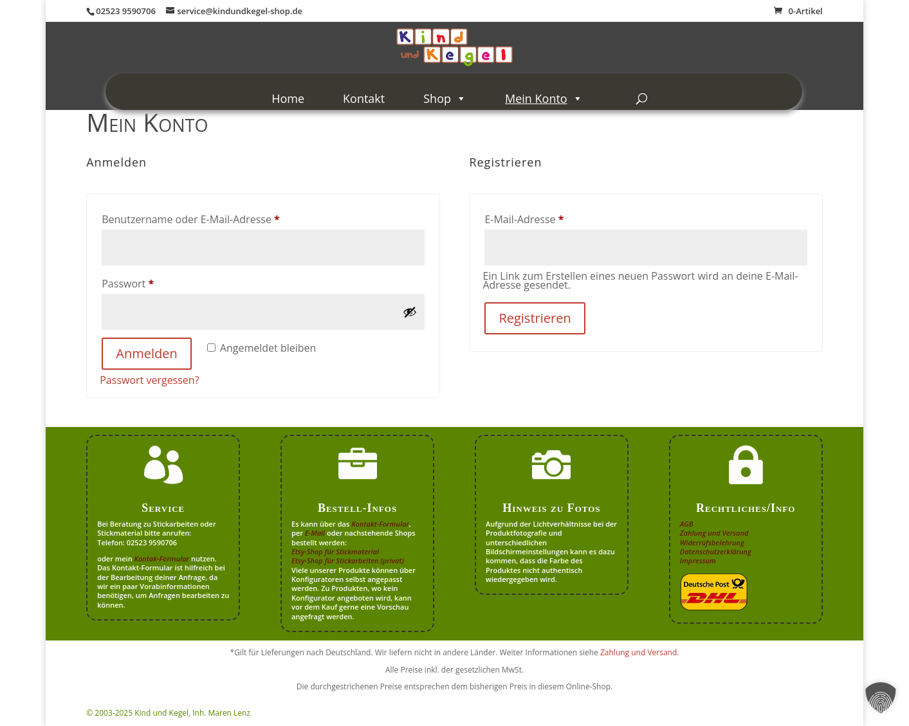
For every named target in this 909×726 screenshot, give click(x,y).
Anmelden (146, 353)
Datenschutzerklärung (715, 551)
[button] (880, 697)
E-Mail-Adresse (552, 217)
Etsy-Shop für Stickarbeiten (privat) (347, 560)
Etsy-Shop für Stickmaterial (335, 551)
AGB (686, 524)
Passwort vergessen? (149, 380)
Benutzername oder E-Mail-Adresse (218, 217)
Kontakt (364, 98)
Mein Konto (544, 98)
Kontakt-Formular (380, 524)
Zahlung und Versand (714, 533)
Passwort (156, 282)
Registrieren (535, 318)
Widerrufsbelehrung (712, 542)
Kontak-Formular (162, 558)
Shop (444, 98)
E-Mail (315, 533)
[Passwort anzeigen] (410, 312)
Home (287, 98)
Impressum (698, 560)
